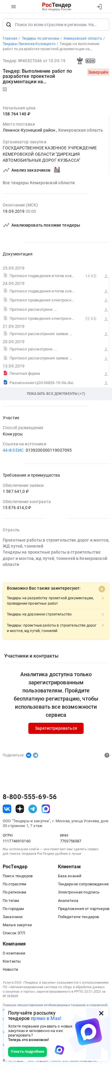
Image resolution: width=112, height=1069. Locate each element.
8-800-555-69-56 (30, 797)
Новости (10, 969)
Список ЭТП (14, 933)
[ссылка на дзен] (20, 809)
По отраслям (15, 884)
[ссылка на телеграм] (32, 809)
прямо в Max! (46, 1018)
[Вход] (99, 6)
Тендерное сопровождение (83, 884)
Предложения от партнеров (83, 908)
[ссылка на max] (46, 809)
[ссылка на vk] (7, 809)
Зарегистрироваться (56, 728)
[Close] (102, 589)
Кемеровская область (80, 130)
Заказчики (13, 917)
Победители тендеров (78, 917)
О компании (14, 953)
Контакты (12, 961)
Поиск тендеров (18, 876)
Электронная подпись (79, 892)
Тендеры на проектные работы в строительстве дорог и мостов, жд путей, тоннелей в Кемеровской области (55, 558)
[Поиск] (9, 24)
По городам (13, 908)
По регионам (15, 892)
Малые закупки (17, 925)
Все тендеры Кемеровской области (39, 182)
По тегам (11, 900)
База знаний (70, 876)
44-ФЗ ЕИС (13, 450)
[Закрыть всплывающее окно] (101, 1013)
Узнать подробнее (27, 1051)
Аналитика (68, 900)
